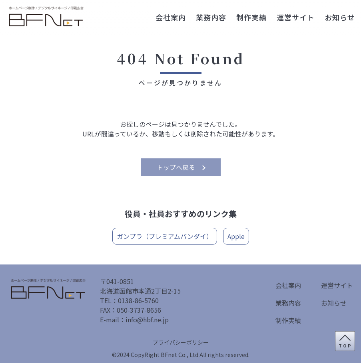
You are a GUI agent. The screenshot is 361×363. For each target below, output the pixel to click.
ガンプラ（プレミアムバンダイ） (165, 236)
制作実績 (251, 17)
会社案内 (171, 17)
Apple (236, 236)
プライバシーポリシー (181, 342)
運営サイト (296, 17)
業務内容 (211, 17)
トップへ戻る (176, 167)
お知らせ (340, 17)
